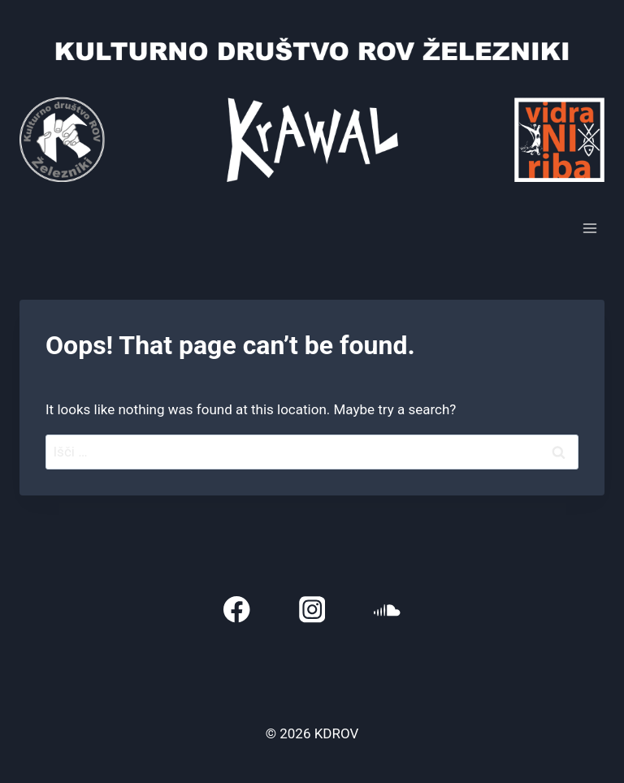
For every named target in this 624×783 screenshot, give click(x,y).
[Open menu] (589, 227)
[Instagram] (312, 609)
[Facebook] (236, 609)
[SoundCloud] (387, 609)
